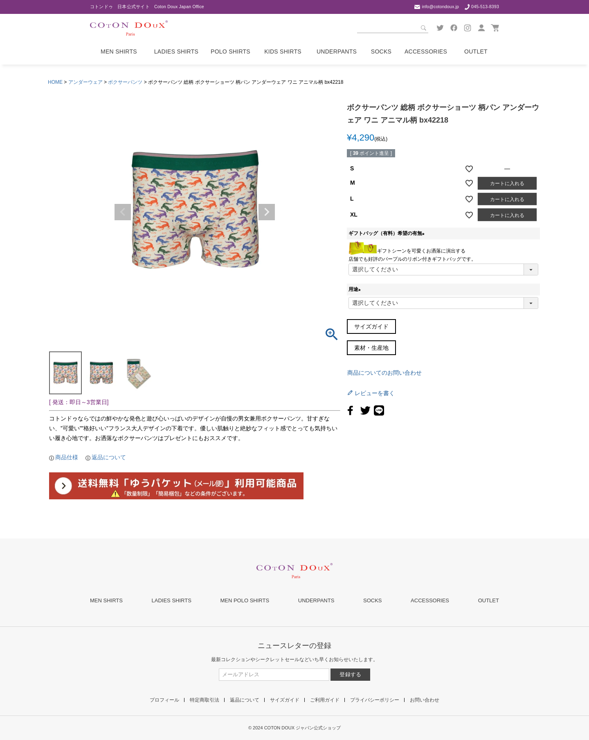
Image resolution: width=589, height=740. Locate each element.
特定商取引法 (204, 700)
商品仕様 (66, 457)
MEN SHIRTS (106, 600)
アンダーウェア (85, 82)
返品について (109, 457)
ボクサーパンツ (125, 82)
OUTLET (488, 600)
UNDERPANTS (316, 600)
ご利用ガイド (324, 700)
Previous (123, 212)
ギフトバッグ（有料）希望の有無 (387, 233)
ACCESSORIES (430, 600)
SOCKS (372, 600)
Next (267, 212)
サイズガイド (371, 326)
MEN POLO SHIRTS (244, 600)
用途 (355, 289)
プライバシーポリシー (374, 700)
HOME (55, 82)
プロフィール (164, 700)
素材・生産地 (371, 347)
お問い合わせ (424, 700)
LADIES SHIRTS (171, 600)
